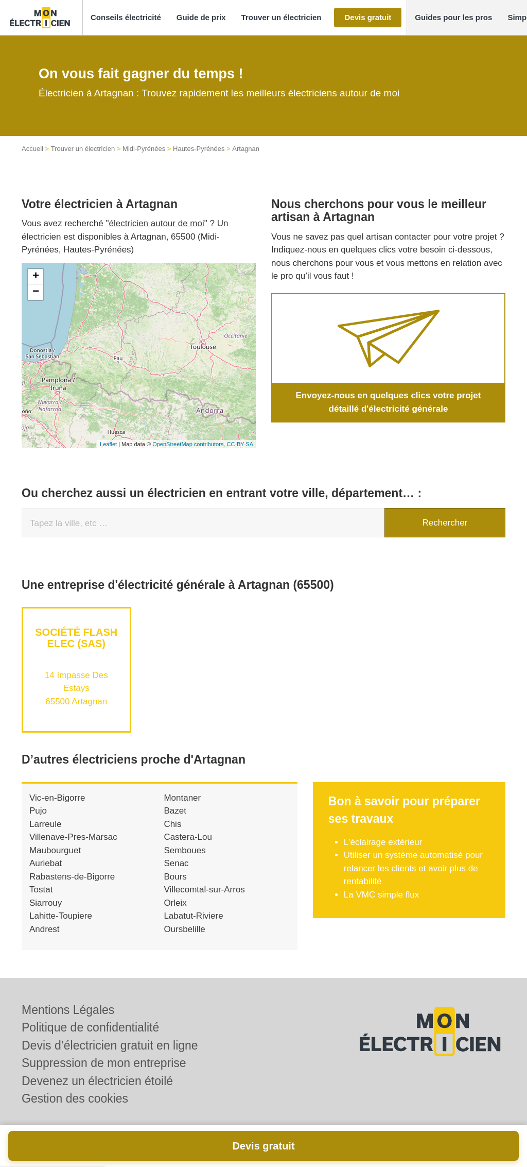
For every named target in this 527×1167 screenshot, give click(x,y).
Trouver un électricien (83, 149)
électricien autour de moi (156, 223)
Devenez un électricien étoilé (97, 1081)
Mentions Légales (68, 1010)
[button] (126, 17)
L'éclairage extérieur (383, 842)
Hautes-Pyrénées (198, 149)
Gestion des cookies (75, 1098)
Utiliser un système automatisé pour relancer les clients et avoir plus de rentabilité (413, 868)
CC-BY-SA (239, 444)
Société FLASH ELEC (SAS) (76, 638)
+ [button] (35, 276)
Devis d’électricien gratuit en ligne (110, 1045)
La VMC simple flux (381, 895)
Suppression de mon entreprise (104, 1063)
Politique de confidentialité (90, 1027)
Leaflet (108, 444)
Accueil (32, 149)
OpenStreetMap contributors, (189, 444)
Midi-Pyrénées (143, 149)
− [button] (35, 292)
